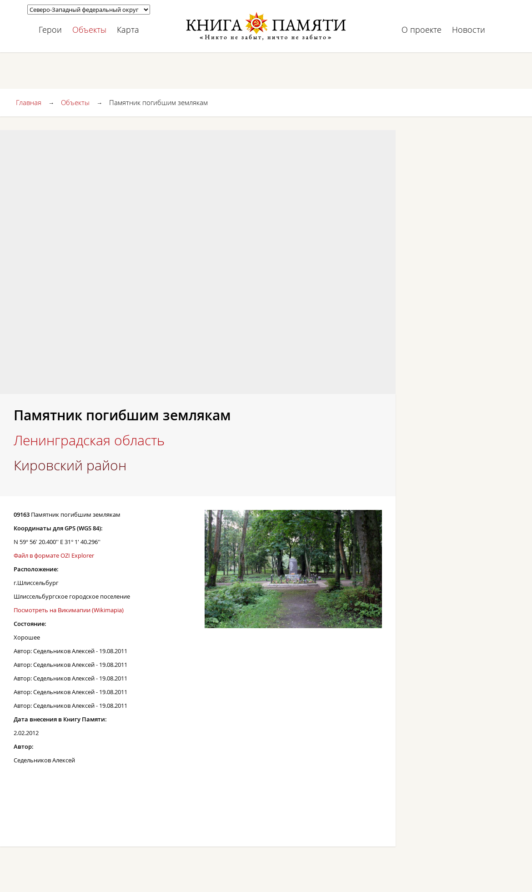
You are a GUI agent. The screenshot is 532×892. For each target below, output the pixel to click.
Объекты (89, 29)
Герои (50, 29)
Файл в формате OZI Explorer (54, 555)
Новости (468, 29)
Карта (128, 29)
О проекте (422, 29)
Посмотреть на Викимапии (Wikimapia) (69, 610)
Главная (28, 102)
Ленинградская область (89, 440)
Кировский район (70, 465)
